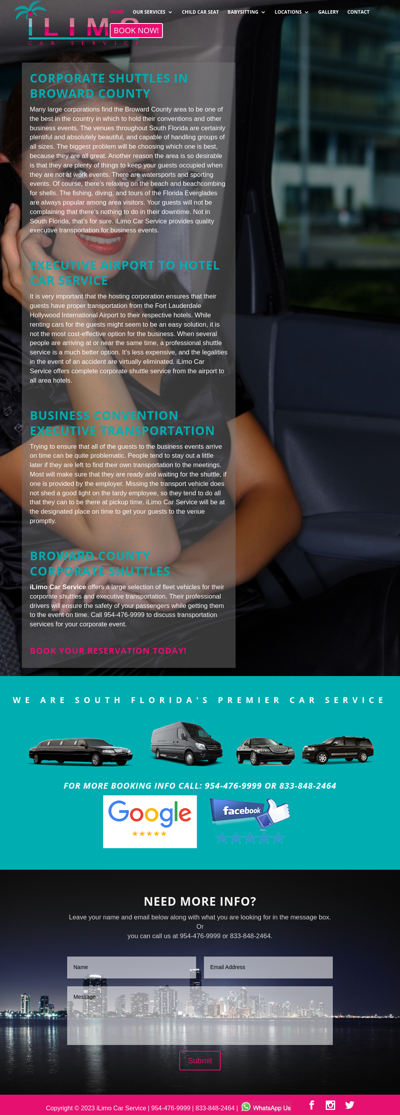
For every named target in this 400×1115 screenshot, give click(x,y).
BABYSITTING (243, 10)
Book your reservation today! (108, 650)
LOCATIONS (288, 10)
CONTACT (358, 10)
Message (200, 1015)
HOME (117, 10)
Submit (200, 1060)
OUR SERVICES (149, 10)
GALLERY (328, 10)
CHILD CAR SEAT (200, 10)
